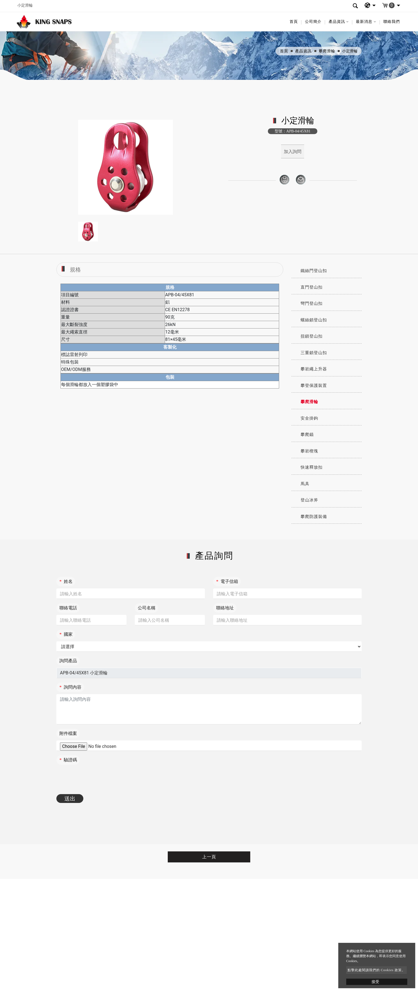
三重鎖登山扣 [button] (314, 353)
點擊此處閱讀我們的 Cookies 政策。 (376, 970)
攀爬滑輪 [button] (309, 402)
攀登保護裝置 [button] (314, 385)
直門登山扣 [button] (312, 287)
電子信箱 (227, 581)
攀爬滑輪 (327, 51)
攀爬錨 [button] (307, 434)
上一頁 (209, 856)
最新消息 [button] (364, 22)
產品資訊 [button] (337, 22)
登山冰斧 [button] (309, 500)
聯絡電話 (68, 608)
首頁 (294, 22)
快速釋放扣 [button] (312, 467)
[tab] (327, 271)
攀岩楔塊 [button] (309, 451)
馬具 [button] (305, 484)
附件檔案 (68, 733)
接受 (375, 982)
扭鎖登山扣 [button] (312, 336)
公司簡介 (313, 22)
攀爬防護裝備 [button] (314, 516)
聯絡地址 (225, 608)
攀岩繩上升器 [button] (314, 369)
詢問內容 (70, 687)
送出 (69, 798)
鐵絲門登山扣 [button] (314, 270)
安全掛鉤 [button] (309, 418)
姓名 (66, 581)
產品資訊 (303, 51)
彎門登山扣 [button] (312, 303)
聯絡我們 (391, 22)
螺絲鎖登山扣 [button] (314, 320)
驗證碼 (68, 759)
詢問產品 (68, 660)
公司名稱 (146, 608)
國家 (66, 634)
